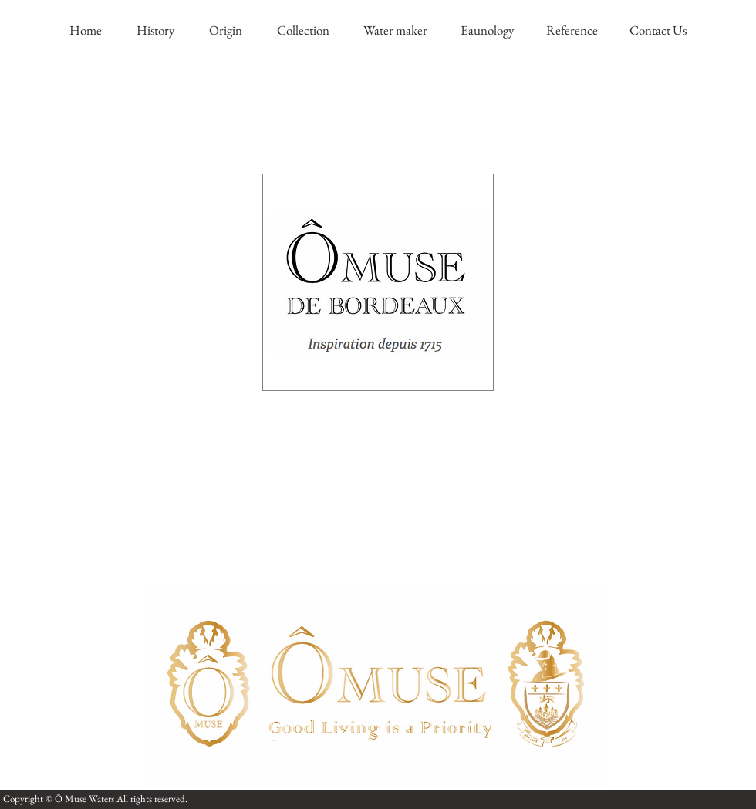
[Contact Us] (658, 31)
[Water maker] (395, 31)
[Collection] (302, 31)
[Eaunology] (486, 31)
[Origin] (225, 31)
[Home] (85, 31)
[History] (155, 31)
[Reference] (572, 31)
